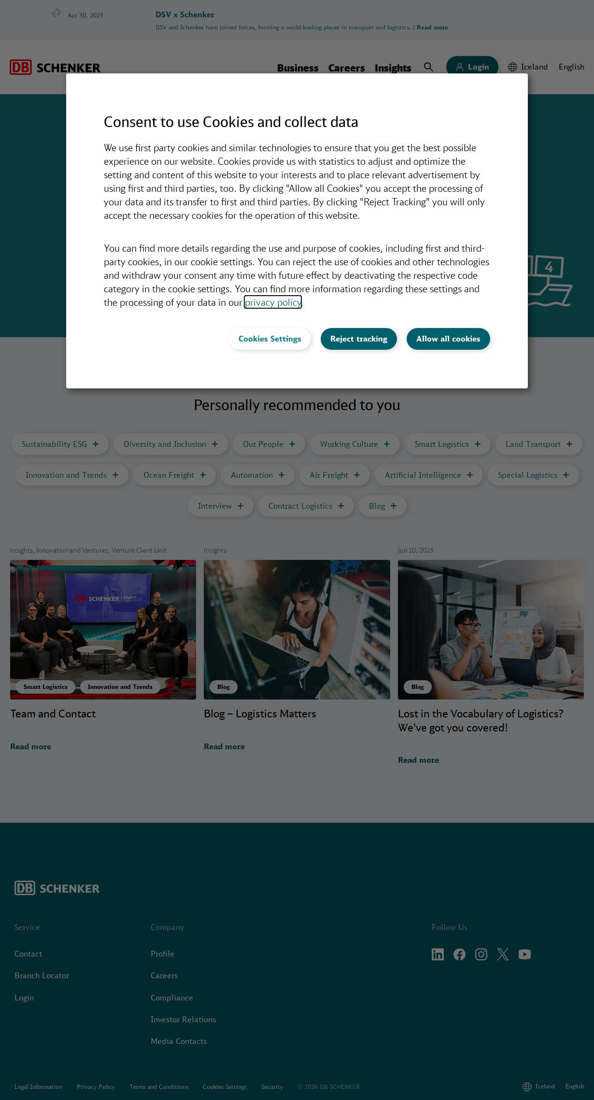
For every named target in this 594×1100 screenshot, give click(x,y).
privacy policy (273, 302)
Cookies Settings (270, 338)
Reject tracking (358, 338)
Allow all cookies (448, 338)
